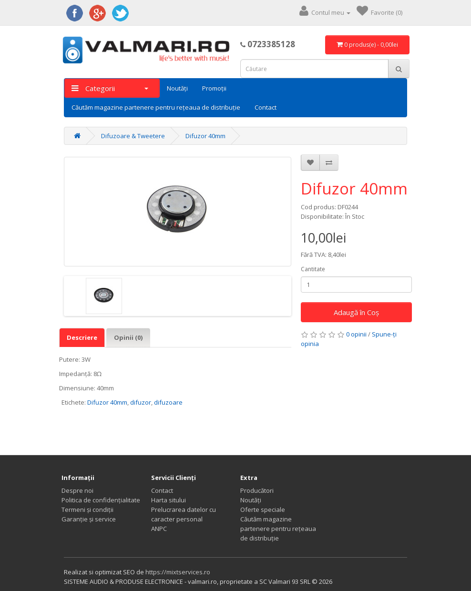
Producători (257, 490)
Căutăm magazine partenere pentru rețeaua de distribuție (156, 107)
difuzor (140, 402)
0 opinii (356, 334)
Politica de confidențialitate (100, 500)
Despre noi (77, 490)
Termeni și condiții (87, 509)
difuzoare (168, 402)
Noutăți (177, 88)
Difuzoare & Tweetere (133, 136)
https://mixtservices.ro (177, 572)
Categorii (110, 88)
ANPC (159, 528)
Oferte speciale (262, 509)
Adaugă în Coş (356, 312)
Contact (265, 107)
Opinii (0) (128, 337)
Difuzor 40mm (205, 136)
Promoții (214, 88)
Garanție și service (88, 519)
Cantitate (313, 269)
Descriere (82, 337)
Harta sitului (168, 500)
